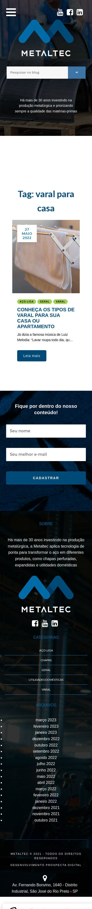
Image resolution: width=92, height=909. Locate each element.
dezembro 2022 (46, 739)
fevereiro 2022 (45, 795)
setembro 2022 (46, 751)
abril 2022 (45, 782)
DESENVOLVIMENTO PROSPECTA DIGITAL (46, 865)
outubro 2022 (45, 745)
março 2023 (46, 720)
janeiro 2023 (46, 732)
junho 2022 (46, 770)
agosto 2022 (46, 758)
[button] (31, 355)
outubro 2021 (45, 820)
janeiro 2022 (46, 801)
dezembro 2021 (46, 808)
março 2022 (46, 789)
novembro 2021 (46, 814)
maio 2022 (46, 776)
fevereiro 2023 (45, 726)
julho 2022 (46, 764)
